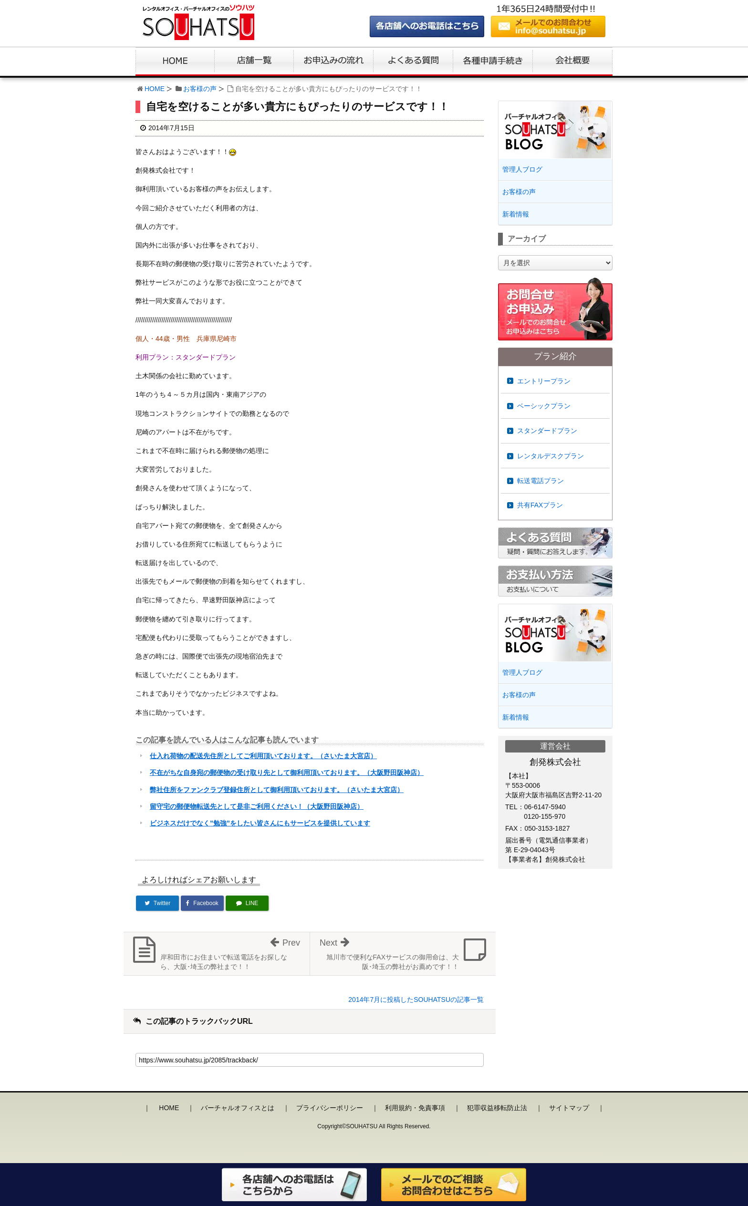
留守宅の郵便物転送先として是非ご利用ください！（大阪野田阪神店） (257, 806)
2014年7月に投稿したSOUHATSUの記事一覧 (416, 999)
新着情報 (515, 214)
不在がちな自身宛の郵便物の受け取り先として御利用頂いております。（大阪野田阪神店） (287, 772)
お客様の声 (200, 89)
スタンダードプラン (547, 430)
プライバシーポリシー (329, 1108)
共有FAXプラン (540, 505)
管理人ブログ (522, 169)
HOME (155, 89)
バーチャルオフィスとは (237, 1108)
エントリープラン (544, 381)
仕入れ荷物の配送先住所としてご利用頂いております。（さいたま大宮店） (263, 756)
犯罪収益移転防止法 (497, 1108)
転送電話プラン (540, 480)
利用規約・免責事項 (415, 1108)
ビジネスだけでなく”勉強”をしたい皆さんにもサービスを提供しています (260, 823)
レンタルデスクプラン (550, 456)
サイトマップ (569, 1108)
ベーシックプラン (544, 406)
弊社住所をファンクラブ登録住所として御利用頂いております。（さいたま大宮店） (277, 790)
